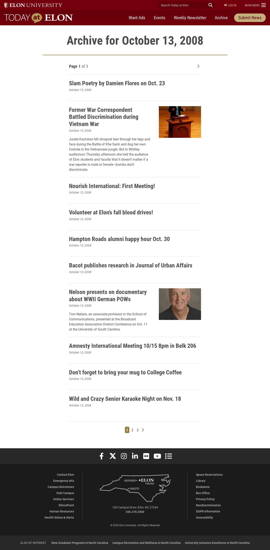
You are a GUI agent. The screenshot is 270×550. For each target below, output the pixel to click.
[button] (255, 5)
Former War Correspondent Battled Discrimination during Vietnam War (103, 117)
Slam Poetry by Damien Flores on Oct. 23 (117, 83)
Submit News (250, 17)
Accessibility (204, 517)
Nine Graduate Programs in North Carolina (79, 543)
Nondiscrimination (208, 505)
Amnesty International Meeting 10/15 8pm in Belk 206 (132, 345)
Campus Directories (61, 487)
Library (200, 481)
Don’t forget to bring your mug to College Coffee (125, 372)
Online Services (63, 499)
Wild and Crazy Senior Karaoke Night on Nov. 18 (125, 398)
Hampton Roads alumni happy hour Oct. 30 (119, 239)
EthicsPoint (66, 505)
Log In (230, 5)
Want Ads (137, 17)
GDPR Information (208, 511)
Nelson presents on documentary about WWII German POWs (108, 295)
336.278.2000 (135, 512)
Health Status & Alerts (59, 517)
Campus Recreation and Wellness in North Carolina (146, 543)
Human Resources (62, 511)
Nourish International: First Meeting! (112, 186)
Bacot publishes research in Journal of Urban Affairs (130, 265)
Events (159, 17)
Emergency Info (63, 481)
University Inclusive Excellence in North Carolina (217, 543)
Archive (221, 17)
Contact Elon (65, 475)
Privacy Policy (205, 499)
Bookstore (203, 487)
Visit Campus (65, 493)
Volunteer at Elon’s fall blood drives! (111, 212)
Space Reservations (209, 475)
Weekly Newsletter (190, 17)
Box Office (203, 493)
